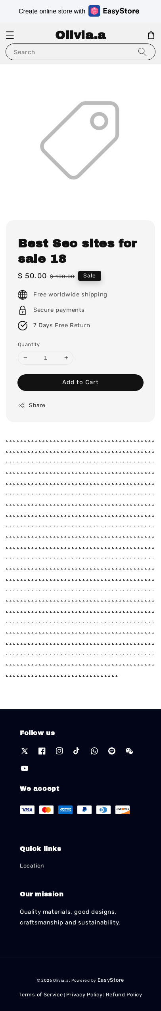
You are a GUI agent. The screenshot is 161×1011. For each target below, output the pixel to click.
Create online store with (79, 11)
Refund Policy (124, 995)
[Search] (142, 51)
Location (32, 865)
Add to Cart (80, 382)
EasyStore (111, 980)
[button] (10, 35)
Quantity (29, 344)
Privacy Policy (84, 995)
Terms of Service (41, 995)
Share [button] (32, 405)
